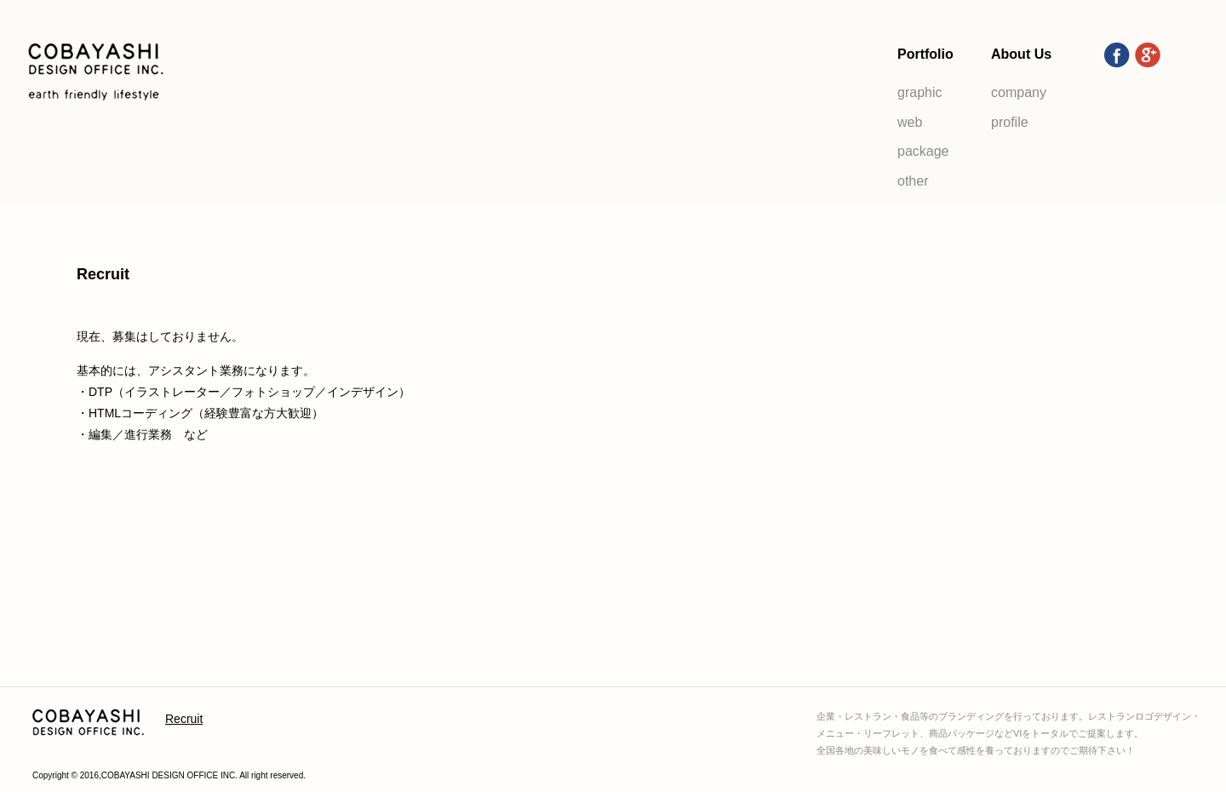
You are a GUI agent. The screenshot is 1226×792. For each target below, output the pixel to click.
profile (1009, 122)
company (1018, 92)
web (909, 122)
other (912, 181)
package (923, 151)
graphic (919, 92)
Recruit (184, 719)
